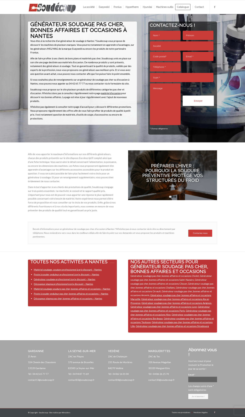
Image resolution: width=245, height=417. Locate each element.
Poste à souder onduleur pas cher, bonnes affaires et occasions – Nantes (71, 293)
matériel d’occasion (111, 93)
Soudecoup (43, 413)
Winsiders (66, 413)
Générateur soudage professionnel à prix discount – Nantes (64, 279)
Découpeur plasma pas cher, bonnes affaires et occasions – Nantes (68, 298)
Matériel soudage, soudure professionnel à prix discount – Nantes (68, 269)
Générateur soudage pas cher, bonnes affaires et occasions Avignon (176, 303)
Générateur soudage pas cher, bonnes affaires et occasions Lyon (163, 306)
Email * (191, 374)
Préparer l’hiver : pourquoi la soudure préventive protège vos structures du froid (172, 173)
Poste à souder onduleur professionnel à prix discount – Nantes (66, 274)
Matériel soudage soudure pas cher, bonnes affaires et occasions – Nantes (72, 288)
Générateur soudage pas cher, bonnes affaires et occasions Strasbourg (172, 326)
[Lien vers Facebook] (214, 7)
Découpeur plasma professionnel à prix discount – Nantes (63, 284)
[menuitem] (89, 7)
